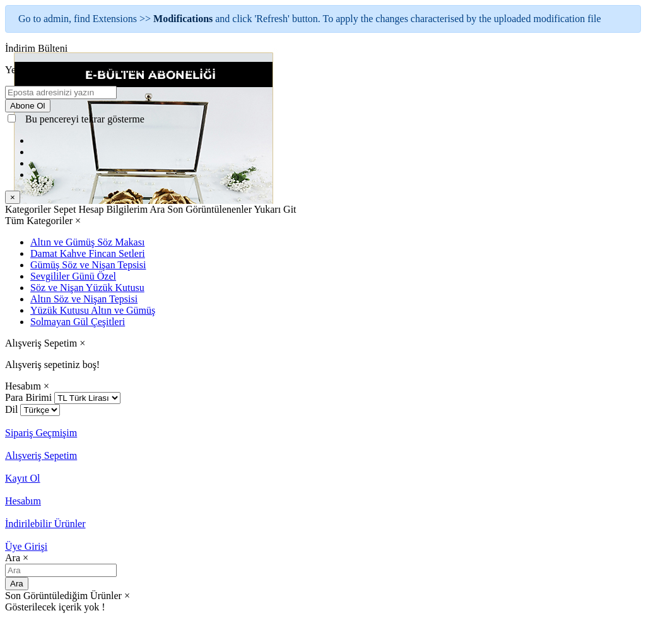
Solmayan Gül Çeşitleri (77, 321)
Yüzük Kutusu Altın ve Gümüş (92, 310)
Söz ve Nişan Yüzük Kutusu (87, 287)
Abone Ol (27, 105)
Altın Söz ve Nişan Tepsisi (84, 299)
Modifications (184, 18)
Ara (16, 583)
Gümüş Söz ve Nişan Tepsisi (88, 264)
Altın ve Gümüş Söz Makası (87, 242)
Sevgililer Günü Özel (73, 276)
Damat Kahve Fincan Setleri (87, 253)
